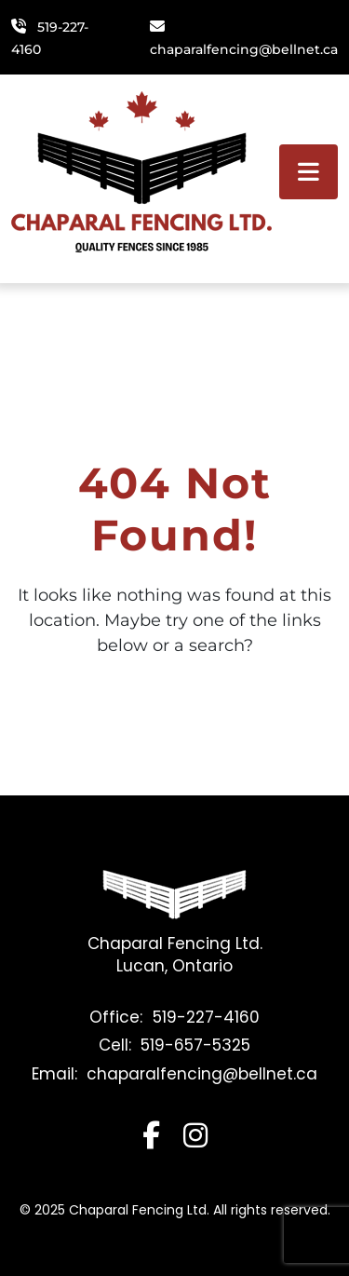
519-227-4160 (206, 1017)
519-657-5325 (195, 1045)
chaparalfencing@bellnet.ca (244, 49)
